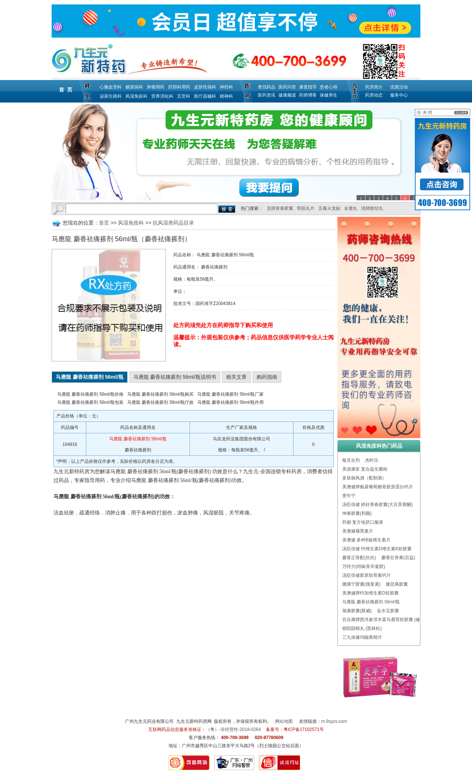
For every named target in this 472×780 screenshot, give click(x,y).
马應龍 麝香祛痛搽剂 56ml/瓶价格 (90, 394)
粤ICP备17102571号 (304, 729)
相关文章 (236, 377)
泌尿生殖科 (111, 96)
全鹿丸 (350, 208)
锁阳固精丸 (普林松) (362, 628)
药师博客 (308, 95)
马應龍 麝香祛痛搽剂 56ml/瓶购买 (160, 394)
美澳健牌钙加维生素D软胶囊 (370, 593)
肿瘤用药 (155, 87)
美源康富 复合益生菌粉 (365, 469)
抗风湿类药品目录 (173, 223)
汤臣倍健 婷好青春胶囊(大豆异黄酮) (377, 504)
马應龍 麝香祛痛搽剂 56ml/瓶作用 (230, 402)
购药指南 (267, 377)
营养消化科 (162, 96)
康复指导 (308, 87)
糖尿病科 (134, 87)
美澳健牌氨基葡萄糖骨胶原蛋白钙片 (377, 486)
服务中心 (399, 95)
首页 (104, 223)
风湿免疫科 (136, 96)
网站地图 (284, 721)
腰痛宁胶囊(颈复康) (361, 584)
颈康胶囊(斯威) (357, 610)
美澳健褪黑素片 (357, 531)
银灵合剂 (351, 460)
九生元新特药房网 (194, 721)
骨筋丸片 (306, 208)
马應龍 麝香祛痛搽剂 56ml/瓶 (371, 601)
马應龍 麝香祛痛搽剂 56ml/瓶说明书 (174, 377)
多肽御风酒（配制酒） (364, 478)
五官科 (183, 96)
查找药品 (266, 87)
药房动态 (374, 95)
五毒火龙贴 (329, 208)
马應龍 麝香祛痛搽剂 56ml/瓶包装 (90, 402)
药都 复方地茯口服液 (362, 522)
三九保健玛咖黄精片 (362, 637)
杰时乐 (371, 460)
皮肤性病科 (205, 87)
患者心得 (328, 87)
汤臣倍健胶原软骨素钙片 (366, 575)
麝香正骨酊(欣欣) (359, 557)
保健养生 (328, 95)
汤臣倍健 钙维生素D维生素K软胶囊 (377, 548)
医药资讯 (266, 95)
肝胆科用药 (179, 87)
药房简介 (374, 87)
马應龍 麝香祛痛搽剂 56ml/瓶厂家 (230, 394)
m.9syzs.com (334, 721)
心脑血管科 (111, 87)
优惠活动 (399, 87)
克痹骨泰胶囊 (280, 208)
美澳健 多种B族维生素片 (366, 539)
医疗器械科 (205, 96)
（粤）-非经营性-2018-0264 (233, 729)
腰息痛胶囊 (397, 584)
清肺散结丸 (372, 208)
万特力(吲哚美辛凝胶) (363, 566)
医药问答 (287, 87)
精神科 (226, 96)
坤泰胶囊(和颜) (357, 513)
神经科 (226, 87)
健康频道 (287, 95)
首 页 (65, 90)
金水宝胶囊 (388, 610)
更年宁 (348, 495)
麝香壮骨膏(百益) (398, 557)
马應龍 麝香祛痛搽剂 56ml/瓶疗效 (160, 402)
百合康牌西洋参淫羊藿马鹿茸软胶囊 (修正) (384, 619)
